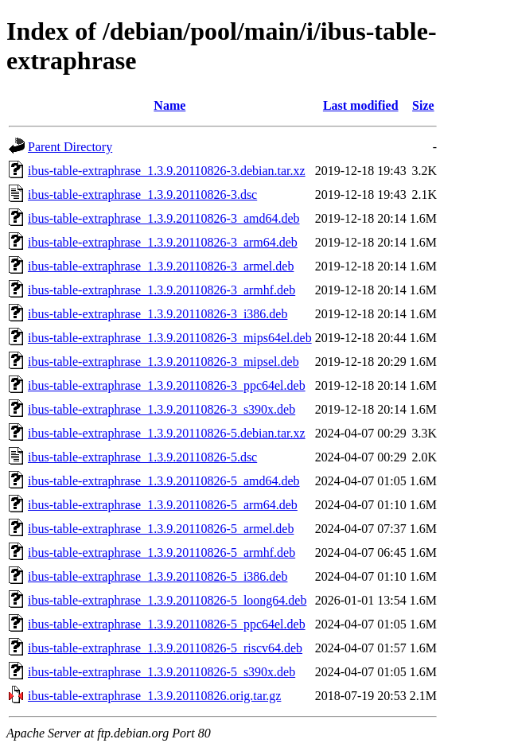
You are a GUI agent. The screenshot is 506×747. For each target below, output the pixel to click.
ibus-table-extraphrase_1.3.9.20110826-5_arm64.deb (163, 505)
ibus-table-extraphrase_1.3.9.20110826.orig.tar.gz (154, 695)
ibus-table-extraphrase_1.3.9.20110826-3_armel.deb (161, 266)
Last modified (361, 105)
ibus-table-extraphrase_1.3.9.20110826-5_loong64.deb (167, 600)
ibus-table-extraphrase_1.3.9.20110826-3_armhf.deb (161, 290)
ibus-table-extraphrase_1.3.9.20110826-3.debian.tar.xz (167, 170)
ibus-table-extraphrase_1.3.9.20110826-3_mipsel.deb (163, 361)
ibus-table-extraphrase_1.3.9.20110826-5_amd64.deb (164, 481)
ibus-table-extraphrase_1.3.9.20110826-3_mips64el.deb (170, 337)
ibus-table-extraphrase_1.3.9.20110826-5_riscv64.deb (165, 648)
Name (169, 105)
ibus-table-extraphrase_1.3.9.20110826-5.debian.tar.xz (167, 433)
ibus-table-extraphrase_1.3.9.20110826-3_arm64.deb (163, 242)
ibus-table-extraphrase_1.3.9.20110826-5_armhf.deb (161, 552)
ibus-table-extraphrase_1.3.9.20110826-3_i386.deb (157, 314)
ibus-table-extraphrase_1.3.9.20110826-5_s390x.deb (161, 672)
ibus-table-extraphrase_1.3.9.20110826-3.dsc (142, 194)
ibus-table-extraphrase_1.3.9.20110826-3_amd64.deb (164, 218)
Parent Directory (70, 147)
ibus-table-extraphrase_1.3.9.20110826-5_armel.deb (161, 528)
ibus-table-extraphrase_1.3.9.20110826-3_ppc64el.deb (167, 385)
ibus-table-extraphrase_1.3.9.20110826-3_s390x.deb (161, 409)
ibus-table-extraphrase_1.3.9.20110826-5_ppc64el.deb (167, 624)
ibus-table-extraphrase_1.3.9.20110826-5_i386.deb (157, 576)
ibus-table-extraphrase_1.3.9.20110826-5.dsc (142, 457)
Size (423, 105)
